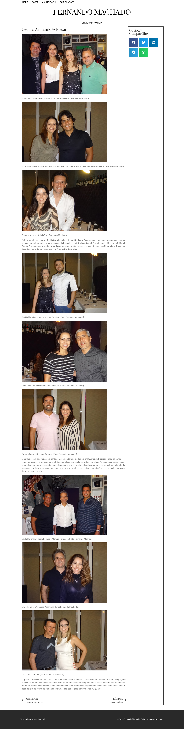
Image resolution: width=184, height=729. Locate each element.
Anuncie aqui (49, 2)
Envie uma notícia (92, 23)
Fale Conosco (67, 2)
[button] (133, 42)
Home (25, 2)
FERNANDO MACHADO (92, 12)
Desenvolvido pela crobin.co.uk (32, 719)
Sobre (35, 2)
